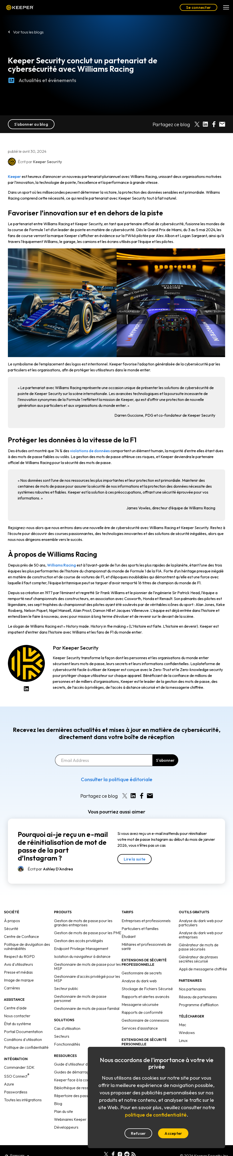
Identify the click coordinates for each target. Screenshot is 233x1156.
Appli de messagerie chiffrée (203, 968)
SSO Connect (16, 1076)
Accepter (173, 1133)
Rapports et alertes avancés (145, 996)
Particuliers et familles (140, 928)
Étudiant (129, 936)
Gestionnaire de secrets (142, 972)
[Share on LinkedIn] (205, 124)
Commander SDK (19, 1067)
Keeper (20, 7)
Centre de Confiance (21, 936)
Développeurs (66, 1127)
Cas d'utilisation (67, 1028)
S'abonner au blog (31, 124)
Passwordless (15, 1091)
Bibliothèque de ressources (77, 1087)
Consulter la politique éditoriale (116, 779)
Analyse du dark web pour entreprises (201, 934)
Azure (9, 1084)
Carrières (12, 987)
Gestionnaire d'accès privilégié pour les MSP (87, 978)
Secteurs (61, 1036)
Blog (58, 1103)
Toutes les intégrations (23, 1099)
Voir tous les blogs (28, 32)
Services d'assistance (140, 1028)
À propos (12, 920)
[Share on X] (197, 124)
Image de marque (19, 980)
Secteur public (66, 988)
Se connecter (198, 7)
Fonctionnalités (67, 1044)
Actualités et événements (42, 88)
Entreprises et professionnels (146, 920)
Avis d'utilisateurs (18, 964)
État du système (17, 1023)
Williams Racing (61, 565)
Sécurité (11, 928)
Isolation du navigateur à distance (82, 956)
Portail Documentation (23, 1031)
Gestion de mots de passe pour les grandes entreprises (83, 922)
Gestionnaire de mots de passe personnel (80, 998)
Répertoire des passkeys (75, 1095)
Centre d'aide (15, 1007)
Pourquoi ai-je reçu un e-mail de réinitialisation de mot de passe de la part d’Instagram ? (63, 846)
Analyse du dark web (139, 980)
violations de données (90, 450)
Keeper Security (80, 648)
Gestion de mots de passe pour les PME (87, 932)
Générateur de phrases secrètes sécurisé (198, 959)
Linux (183, 1040)
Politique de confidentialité (26, 1047)
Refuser (138, 1133)
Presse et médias (18, 972)
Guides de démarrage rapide (78, 1072)
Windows (187, 1032)
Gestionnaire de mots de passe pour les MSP (87, 966)
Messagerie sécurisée (140, 1004)
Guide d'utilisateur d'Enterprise (80, 1064)
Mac (182, 1024)
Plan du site (63, 1111)
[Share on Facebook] (214, 124)
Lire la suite (134, 859)
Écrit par (50, 868)
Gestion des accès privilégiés (78, 940)
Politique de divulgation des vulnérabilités (27, 946)
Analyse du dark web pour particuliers (201, 922)
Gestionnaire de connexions (145, 1020)
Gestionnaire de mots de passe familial (86, 1008)
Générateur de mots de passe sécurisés (198, 946)
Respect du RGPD (19, 956)
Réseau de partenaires (198, 996)
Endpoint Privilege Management (81, 948)
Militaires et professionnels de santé (146, 946)
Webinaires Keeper (70, 1119)
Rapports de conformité (142, 1012)
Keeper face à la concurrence (79, 1079)
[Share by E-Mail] (222, 124)
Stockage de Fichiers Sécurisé (147, 988)
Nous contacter (17, 1015)
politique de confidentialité (156, 1115)
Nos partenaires (192, 988)
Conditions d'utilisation (23, 1039)
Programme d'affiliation (198, 1004)
